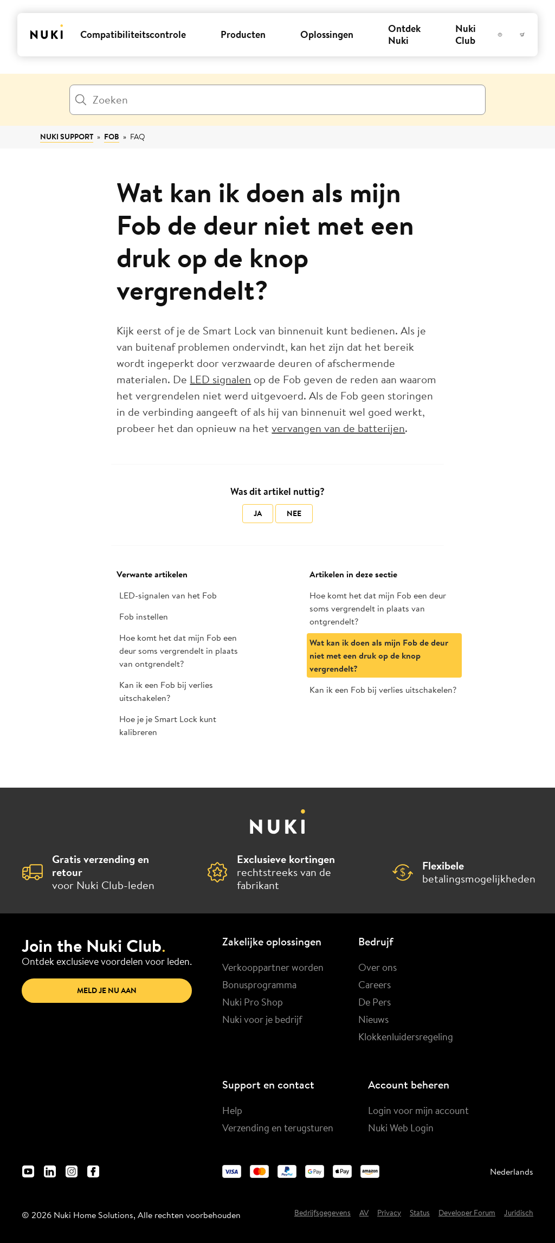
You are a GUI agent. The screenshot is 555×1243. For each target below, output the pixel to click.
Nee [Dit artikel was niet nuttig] (294, 513)
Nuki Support (66, 136)
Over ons (377, 967)
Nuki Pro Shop (252, 1002)
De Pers (374, 1002)
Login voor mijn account (418, 1110)
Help (232, 1110)
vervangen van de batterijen (338, 428)
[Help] (500, 34)
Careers (374, 984)
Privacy (389, 1213)
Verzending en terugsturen (277, 1127)
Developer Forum (466, 1213)
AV (364, 1213)
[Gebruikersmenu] (511, 34)
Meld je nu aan (107, 990)
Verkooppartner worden (273, 967)
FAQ (137, 136)
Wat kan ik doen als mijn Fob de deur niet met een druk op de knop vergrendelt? (378, 655)
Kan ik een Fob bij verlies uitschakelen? (166, 691)
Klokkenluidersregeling (405, 1036)
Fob (111, 136)
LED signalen (220, 379)
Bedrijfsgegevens (322, 1213)
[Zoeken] (277, 100)
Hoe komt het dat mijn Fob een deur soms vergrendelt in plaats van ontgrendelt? (178, 650)
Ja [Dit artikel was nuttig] (258, 513)
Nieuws (373, 1019)
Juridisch (518, 1213)
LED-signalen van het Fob (168, 595)
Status (420, 1213)
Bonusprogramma (259, 984)
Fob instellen (143, 616)
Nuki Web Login (401, 1127)
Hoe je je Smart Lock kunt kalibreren (167, 725)
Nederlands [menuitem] (511, 1171)
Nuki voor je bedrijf (262, 1019)
